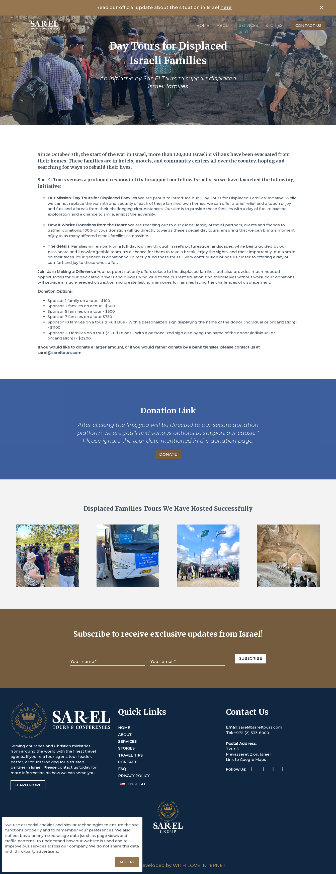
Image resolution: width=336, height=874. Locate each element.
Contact (127, 762)
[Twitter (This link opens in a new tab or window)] (273, 770)
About (224, 25)
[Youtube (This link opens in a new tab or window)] (283, 770)
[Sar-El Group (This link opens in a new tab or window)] (168, 859)
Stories (274, 25)
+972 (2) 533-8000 (251, 732)
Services (248, 25)
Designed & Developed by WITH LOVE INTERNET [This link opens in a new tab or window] (168, 865)
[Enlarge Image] (47, 556)
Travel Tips (130, 755)
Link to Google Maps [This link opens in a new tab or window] (246, 759)
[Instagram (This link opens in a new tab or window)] (263, 770)
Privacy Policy (133, 776)
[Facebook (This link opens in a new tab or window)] (252, 770)
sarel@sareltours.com (260, 727)
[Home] (34, 25)
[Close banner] (321, 8)
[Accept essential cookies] (127, 862)
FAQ (122, 769)
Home (202, 25)
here (226, 7)
